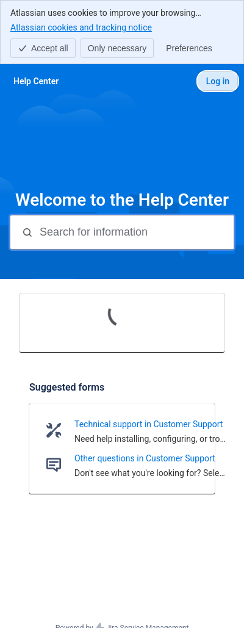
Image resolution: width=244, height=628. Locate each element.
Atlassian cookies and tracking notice (81, 26)
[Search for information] (135, 232)
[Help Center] (36, 81)
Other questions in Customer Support (144, 458)
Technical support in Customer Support (148, 424)
